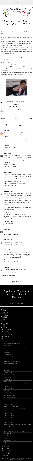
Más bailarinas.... (8, 345)
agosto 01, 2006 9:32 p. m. (11, 234)
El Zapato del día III (9, 417)
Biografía (22, 287)
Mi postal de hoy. (8, 381)
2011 (4, 320)
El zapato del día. (8, 379)
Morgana (6, 153)
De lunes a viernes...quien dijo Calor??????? (15, 408)
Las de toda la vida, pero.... (11, 350)
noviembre (7, 331)
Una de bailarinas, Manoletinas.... (12, 361)
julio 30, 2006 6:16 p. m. (10, 147)
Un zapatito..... (7, 366)
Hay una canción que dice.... (11, 363)
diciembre (6, 329)
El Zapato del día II (8, 402)
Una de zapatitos (8, 393)
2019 (4, 309)
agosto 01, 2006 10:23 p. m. (11, 244)
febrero (6, 452)
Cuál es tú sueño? (8, 377)
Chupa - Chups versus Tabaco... (12, 406)
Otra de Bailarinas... (9, 352)
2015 (4, 315)
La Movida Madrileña (9, 427)
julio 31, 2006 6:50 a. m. (10, 166)
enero (5, 454)
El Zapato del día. (8, 372)
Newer (3, 118)
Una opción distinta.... (9, 356)
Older (30, 118)
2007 (4, 326)
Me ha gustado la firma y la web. (12, 343)
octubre (6, 333)
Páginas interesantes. (9, 395)
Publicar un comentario (8, 275)
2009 (4, 323)
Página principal (12, 287)
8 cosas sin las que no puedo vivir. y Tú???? (15, 347)
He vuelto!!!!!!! (7, 433)
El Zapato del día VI (9, 411)
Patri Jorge (6, 191)
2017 (4, 312)
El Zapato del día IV (9, 415)
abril (5, 448)
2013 (4, 318)
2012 (4, 319)
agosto (6, 336)
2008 (4, 325)
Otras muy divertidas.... (10, 359)
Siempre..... (6, 399)
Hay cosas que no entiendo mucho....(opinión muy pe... (18, 424)
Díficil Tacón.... (7, 390)
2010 (4, 322)
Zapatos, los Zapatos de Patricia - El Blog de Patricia (16, 294)
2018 (4, 311)
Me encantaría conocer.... (10, 397)
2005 (4, 455)
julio (5, 338)
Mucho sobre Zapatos (9, 375)
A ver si (5, 442)
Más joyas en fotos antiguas (11, 440)
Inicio (16, 118)
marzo (5, 450)
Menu (16, 2)
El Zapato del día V (8, 413)
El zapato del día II (8, 386)
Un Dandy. (6, 370)
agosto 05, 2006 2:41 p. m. (11, 272)
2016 (4, 313)
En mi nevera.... (8, 341)
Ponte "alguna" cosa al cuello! (11, 429)
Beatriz (5, 229)
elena (5, 130)
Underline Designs (18, 459)
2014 (4, 316)
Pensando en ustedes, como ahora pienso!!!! (15, 384)
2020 (4, 308)
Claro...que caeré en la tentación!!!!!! (13, 368)
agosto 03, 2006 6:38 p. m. (11, 261)
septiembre (7, 335)
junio (5, 445)
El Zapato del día (8, 388)
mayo (5, 446)
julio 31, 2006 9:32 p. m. (10, 224)
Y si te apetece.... (8, 354)
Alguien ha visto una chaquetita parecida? (14, 431)
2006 (4, 327)
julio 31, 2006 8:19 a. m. (10, 185)
